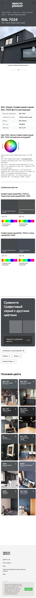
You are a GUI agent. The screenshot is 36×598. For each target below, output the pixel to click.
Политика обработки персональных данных (14, 570)
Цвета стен (6, 559)
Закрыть (28, 589)
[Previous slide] (2, 49)
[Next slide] (33, 49)
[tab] (10, 69)
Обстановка (7, 563)
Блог (4, 566)
